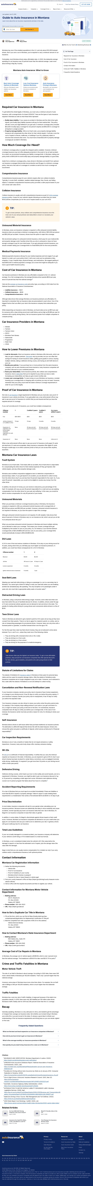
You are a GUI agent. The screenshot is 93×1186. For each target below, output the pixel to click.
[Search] (59, 4)
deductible (19, 374)
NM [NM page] (72, 1158)
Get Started (29, 29)
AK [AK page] (5, 1158)
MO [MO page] (57, 1158)
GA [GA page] (23, 1158)
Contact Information (69, 65)
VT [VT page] (16, 1160)
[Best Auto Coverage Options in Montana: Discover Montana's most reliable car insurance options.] (11, 86)
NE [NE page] (62, 1158)
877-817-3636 (86, 4)
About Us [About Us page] (81, 1139)
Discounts (29, 356)
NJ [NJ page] (69, 1158)
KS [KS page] (35, 1158)
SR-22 (6, 755)
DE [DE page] (19, 1158)
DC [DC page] (21, 1160)
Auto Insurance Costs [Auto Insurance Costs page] (67, 1145)
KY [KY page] (37, 1158)
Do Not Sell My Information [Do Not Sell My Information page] (48, 1148)
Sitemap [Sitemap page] (81, 1152)
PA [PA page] (89, 1158)
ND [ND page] (79, 1158)
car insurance (13, 395)
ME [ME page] (42, 1158)
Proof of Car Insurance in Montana (74, 62)
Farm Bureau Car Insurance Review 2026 (48, 1120)
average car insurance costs (19, 284)
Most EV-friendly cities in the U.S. (49, 1111)
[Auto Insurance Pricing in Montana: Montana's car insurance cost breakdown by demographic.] (50, 86)
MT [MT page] (60, 1158)
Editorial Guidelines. (66, 0)
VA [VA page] (19, 1160)
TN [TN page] (9, 1160)
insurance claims (25, 675)
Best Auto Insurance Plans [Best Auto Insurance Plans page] (67, 1148)
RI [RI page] (2, 1160)
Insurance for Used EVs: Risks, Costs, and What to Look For (17, 1120)
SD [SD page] (7, 1160)
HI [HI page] (25, 1158)
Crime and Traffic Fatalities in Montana (75, 69)
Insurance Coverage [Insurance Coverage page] (67, 1139)
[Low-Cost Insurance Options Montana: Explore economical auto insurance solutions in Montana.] (31, 86)
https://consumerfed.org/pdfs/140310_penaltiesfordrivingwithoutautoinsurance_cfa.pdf (31, 1075)
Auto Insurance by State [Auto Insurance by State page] (68, 1142)
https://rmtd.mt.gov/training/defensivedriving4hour (19, 1098)
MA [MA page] (47, 1158)
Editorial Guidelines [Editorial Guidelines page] (84, 1142)
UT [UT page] (14, 1160)
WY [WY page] (31, 1160)
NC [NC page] (77, 1158)
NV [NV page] (64, 1158)
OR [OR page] (86, 1158)
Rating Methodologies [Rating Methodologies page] (85, 1145)
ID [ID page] (27, 1158)
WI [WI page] (28, 1160)
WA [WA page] (23, 1160)
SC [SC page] (5, 1160)
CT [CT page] (17, 1158)
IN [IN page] (31, 1158)
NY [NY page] (74, 1158)
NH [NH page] (67, 1158)
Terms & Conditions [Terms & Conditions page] (49, 1142)
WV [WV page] (26, 1160)
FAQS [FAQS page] (80, 1147)
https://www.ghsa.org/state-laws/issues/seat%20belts (21, 1086)
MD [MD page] (44, 1158)
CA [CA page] (12, 1158)
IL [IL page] (29, 1158)
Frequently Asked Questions (72, 72)
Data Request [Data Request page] (47, 1145)
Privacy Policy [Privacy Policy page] (48, 1139)
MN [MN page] (52, 1158)
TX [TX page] (12, 1160)
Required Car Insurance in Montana (74, 56)
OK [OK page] (84, 1158)
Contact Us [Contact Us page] (82, 1150)
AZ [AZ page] (7, 1158)
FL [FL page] (21, 1158)
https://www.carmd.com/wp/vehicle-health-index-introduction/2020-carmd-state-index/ (31, 1103)
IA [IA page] (33, 1158)
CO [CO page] (14, 1158)
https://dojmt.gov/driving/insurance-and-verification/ (20, 1060)
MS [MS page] (54, 1158)
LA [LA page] (39, 1158)
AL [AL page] (3, 1158)
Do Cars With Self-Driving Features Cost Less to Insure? (17, 1111)
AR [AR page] (10, 1158)
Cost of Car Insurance (70, 59)
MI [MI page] (49, 1158)
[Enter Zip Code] (11, 29)
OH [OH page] (82, 1158)
